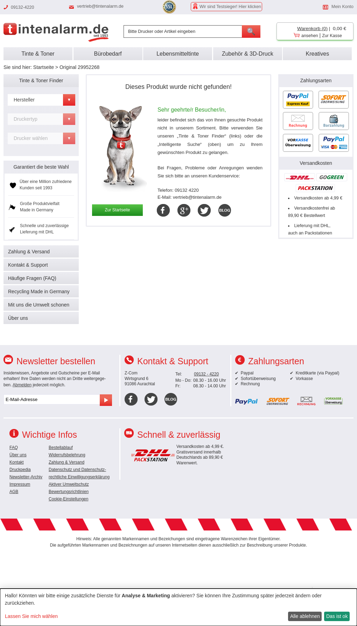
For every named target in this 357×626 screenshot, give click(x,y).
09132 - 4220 (206, 374)
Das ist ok (337, 616)
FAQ (13, 447)
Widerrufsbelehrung (67, 454)
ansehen (309, 35)
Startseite (43, 67)
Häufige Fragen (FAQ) (32, 278)
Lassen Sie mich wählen (31, 616)
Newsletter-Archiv (25, 476)
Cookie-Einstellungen (68, 499)
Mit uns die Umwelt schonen (38, 305)
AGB (13, 491)
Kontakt (16, 462)
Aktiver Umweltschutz (69, 484)
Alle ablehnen (305, 616)
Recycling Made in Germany (39, 291)
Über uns (18, 318)
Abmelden (22, 384)
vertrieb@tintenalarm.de (100, 6)
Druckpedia (20, 469)
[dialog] (178, 607)
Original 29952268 (79, 67)
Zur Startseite (117, 210)
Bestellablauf (61, 447)
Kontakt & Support (28, 265)
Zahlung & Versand (29, 251)
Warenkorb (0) (312, 28)
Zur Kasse (332, 35)
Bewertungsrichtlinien (69, 491)
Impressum (19, 484)
